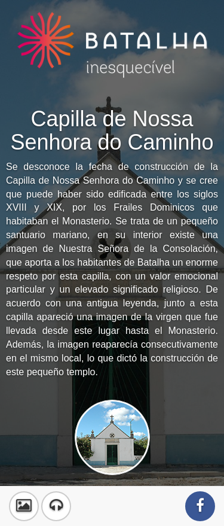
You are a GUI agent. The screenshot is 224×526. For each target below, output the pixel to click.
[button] (24, 506)
